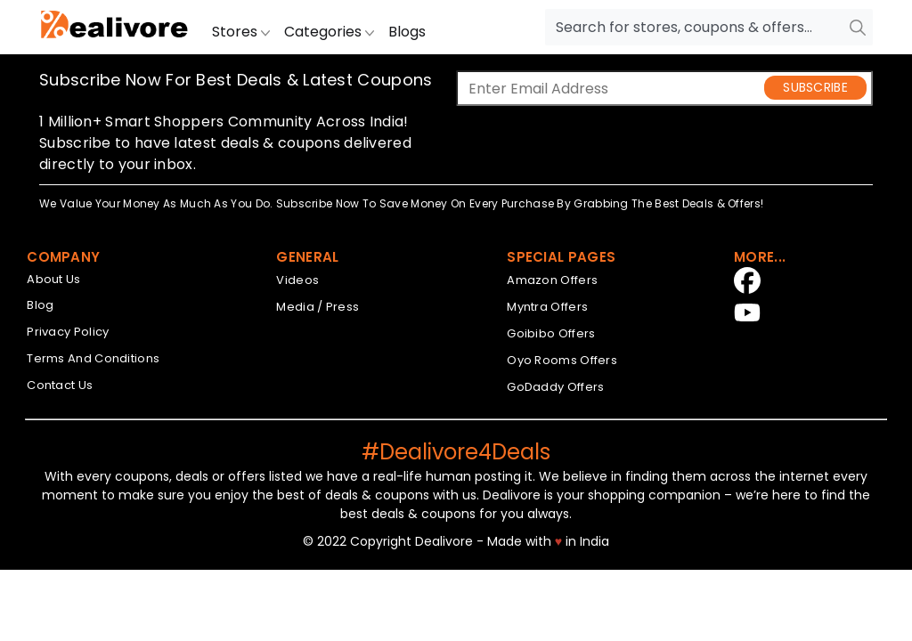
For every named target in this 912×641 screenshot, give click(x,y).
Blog (40, 304)
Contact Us (60, 385)
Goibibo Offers (551, 333)
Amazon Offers (552, 280)
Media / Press (317, 306)
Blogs (407, 31)
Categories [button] (329, 31)
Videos (297, 280)
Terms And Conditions (93, 358)
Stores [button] (241, 31)
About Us (53, 279)
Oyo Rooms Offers (562, 360)
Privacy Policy (68, 331)
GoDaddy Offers (555, 386)
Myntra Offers (547, 306)
